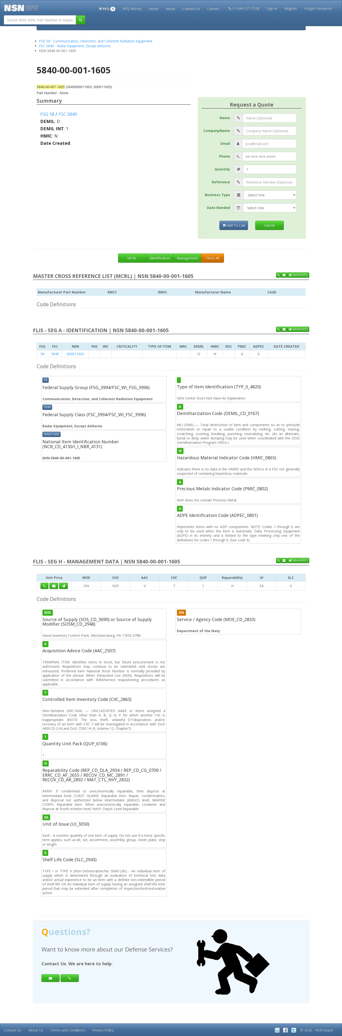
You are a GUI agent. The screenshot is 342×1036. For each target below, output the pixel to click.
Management (187, 258)
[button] (107, 8)
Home (154, 8)
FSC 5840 (67, 114)
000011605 (75, 354)
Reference (221, 182)
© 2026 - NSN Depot (316, 1030)
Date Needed (218, 207)
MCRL (132, 258)
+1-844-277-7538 (244, 8)
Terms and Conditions (67, 1030)
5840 (55, 354)
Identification (160, 258)
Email (225, 143)
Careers (213, 8)
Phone (224, 156)
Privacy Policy (103, 1030)
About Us (36, 1030)
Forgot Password (318, 8)
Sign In (272, 8)
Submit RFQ (298, 275)
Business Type (217, 194)
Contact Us (191, 8)
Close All (212, 258)
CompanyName (216, 130)
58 (42, 354)
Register (290, 8)
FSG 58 (47, 114)
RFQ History (132, 8)
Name (225, 117)
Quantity (222, 169)
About (170, 8)
